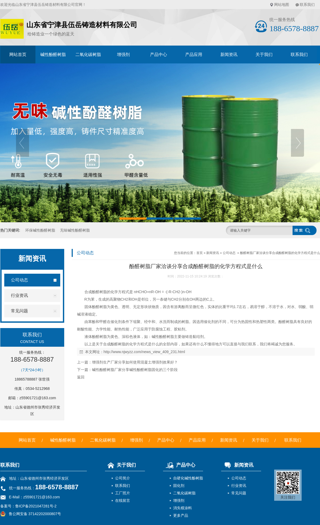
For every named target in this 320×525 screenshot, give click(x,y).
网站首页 (17, 54)
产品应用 (193, 54)
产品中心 (158, 54)
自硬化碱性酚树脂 (188, 478)
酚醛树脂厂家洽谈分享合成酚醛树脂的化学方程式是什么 (280, 253)
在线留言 (122, 500)
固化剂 (178, 485)
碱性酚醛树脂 (53, 54)
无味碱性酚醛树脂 (75, 230)
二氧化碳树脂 (88, 54)
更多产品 (180, 515)
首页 (199, 253)
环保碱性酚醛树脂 (40, 230)
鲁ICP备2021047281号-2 (36, 506)
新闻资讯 (228, 54)
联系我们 (307, 4)
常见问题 (238, 493)
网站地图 (281, 4)
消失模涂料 (182, 508)
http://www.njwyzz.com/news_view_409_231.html (144, 352)
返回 (80, 377)
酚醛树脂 (99, 292)
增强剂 (123, 54)
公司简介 (122, 478)
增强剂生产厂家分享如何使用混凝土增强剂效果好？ (135, 362)
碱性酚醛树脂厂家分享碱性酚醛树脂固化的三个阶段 (135, 370)
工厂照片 (122, 493)
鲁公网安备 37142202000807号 (30, 513)
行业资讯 (238, 485)
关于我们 (264, 54)
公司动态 (229, 253)
